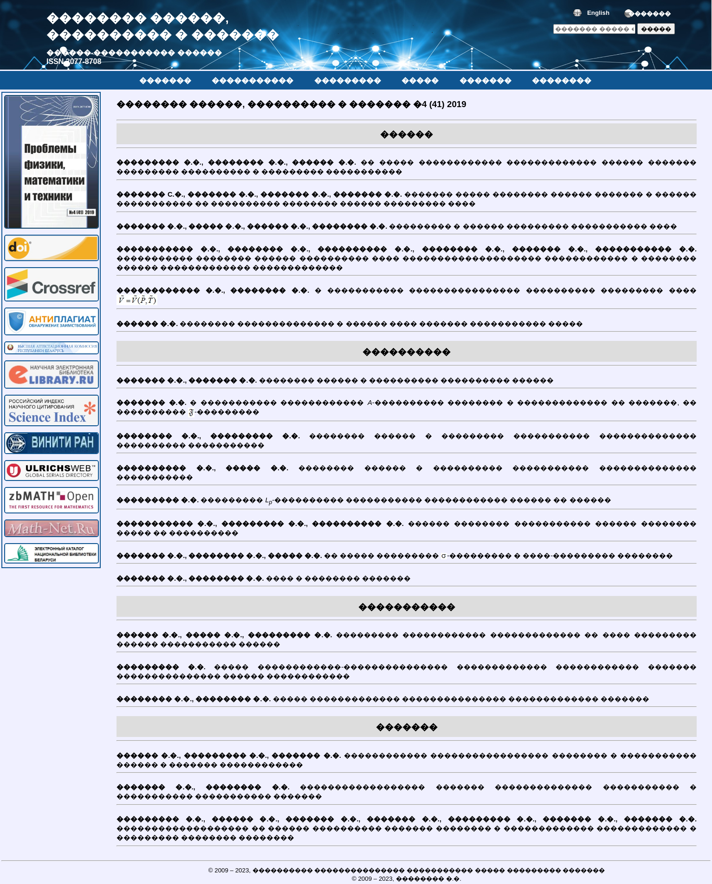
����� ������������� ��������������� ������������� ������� (407, 701)
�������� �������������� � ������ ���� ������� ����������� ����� (407, 326)
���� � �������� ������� (407, 581)
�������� (561, 80)
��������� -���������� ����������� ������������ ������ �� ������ (407, 503)
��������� (347, 80)
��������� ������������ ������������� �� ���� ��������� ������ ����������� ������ (407, 642)
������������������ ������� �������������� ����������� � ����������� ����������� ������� (407, 794)
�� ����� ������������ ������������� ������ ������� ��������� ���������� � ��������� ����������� (407, 169)
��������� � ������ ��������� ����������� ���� (407, 229)
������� (649, 13)
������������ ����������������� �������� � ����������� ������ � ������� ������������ (407, 762)
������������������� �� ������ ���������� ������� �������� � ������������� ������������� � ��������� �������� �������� (407, 830)
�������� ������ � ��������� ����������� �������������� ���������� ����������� (407, 443)
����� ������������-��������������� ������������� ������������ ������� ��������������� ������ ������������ (407, 674)
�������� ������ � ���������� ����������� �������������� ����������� (407, 475)
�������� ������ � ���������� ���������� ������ (407, 383)
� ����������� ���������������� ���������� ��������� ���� (407, 298)
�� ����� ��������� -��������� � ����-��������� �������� (407, 558)
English (598, 12)
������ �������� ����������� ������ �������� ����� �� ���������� (407, 530)
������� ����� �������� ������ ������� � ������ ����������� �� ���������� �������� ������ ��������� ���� (407, 201)
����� (420, 80)
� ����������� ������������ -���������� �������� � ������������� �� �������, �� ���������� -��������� (407, 410)
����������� (252, 80)
